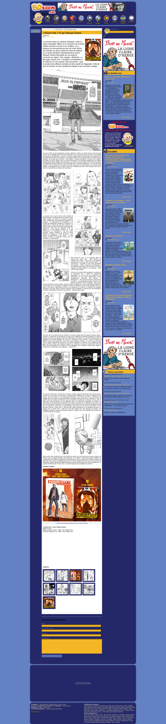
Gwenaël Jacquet (50, 37)
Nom (43, 623)
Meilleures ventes (72, 19)
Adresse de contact (47, 628)
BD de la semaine (56, 19)
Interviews (131, 18)
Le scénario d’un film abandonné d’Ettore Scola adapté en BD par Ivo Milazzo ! (118, 297)
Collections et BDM (123, 19)
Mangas (114, 18)
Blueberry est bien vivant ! (115, 265)
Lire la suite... (127, 117)
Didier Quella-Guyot (113, 239)
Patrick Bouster (112, 268)
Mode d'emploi (35, 712)
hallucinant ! (114, 236)
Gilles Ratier (111, 82)
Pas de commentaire (35, 31)
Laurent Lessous (112, 166)
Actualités (47, 18)
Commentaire (45, 638)
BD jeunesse (89, 19)
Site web (44, 633)
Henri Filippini (111, 206)
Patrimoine (64, 18)
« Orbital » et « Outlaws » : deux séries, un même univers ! (117, 201)
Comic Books (106, 19)
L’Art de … (81, 18)
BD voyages (98, 19)
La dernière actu (115, 73)
